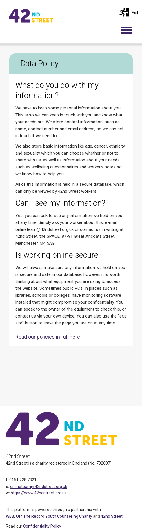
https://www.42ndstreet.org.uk (39, 493)
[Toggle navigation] (129, 30)
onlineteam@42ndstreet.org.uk (38, 486)
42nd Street (112, 516)
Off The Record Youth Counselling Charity (54, 516)
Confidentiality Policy (42, 526)
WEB (10, 516)
